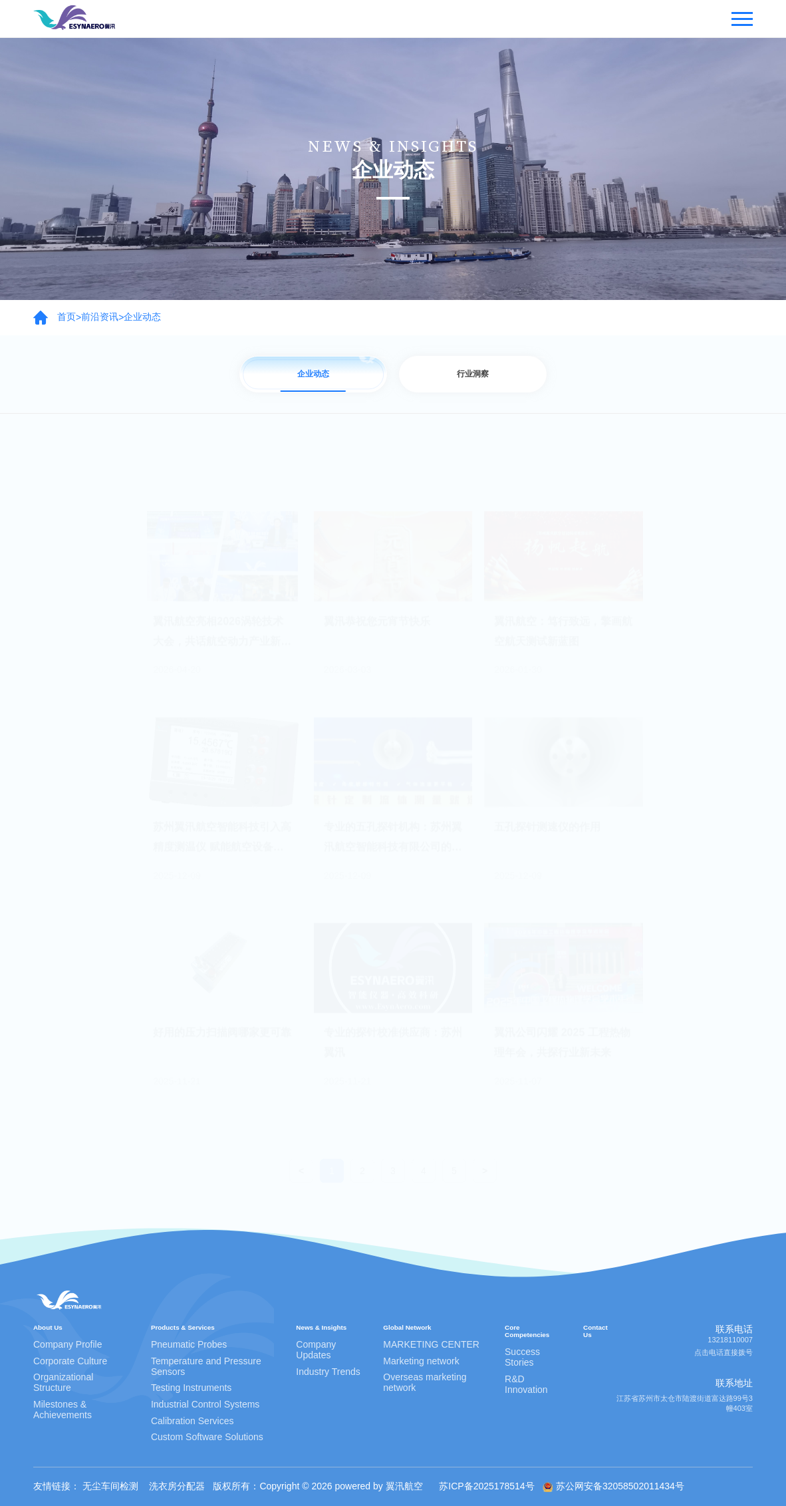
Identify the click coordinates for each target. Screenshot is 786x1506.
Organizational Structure (63, 1382)
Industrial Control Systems (205, 1404)
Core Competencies (527, 1331)
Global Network (407, 1327)
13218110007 (730, 1340)
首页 (66, 316)
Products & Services (183, 1327)
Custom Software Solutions (207, 1436)
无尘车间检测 (110, 1486)
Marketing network (421, 1361)
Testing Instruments (191, 1387)
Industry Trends (328, 1371)
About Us (48, 1327)
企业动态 (142, 316)
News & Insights (321, 1327)
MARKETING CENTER (431, 1344)
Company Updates (316, 1349)
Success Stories (522, 1357)
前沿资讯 (99, 316)
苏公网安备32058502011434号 (613, 1486)
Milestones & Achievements (62, 1409)
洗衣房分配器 (177, 1486)
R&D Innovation (526, 1384)
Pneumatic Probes (189, 1344)
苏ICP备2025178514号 (486, 1486)
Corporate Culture (70, 1361)
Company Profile (67, 1344)
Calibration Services (192, 1421)
